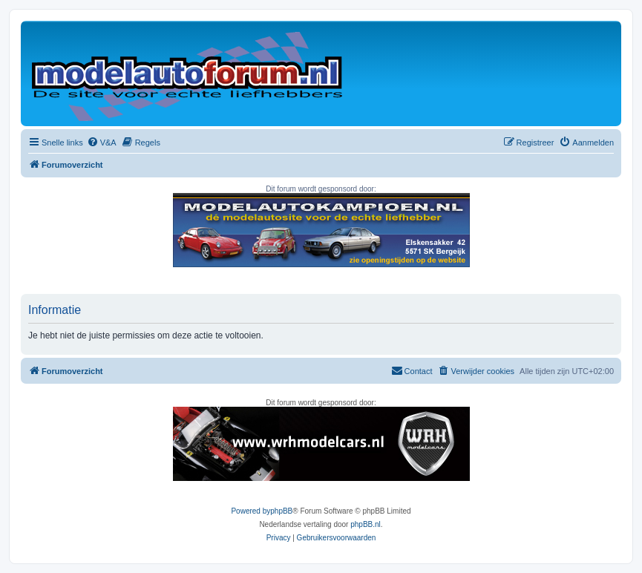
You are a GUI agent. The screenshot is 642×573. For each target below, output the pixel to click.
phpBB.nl (365, 524)
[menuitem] (102, 142)
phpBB (281, 511)
